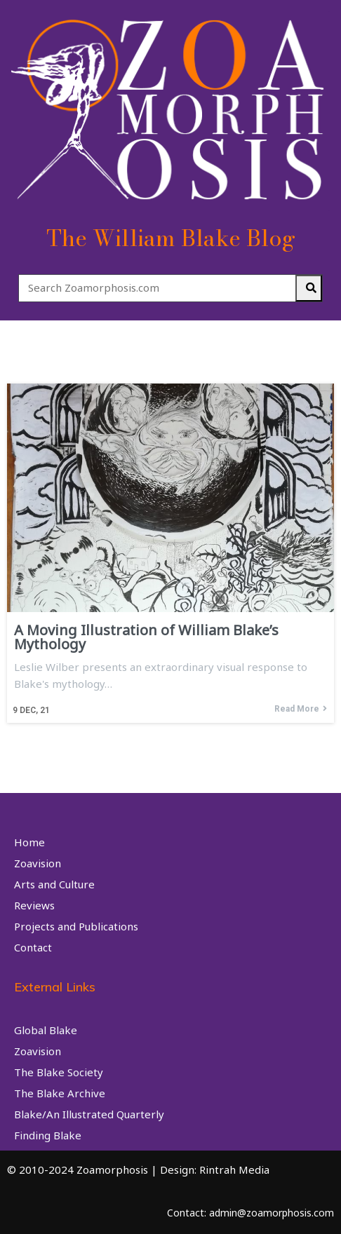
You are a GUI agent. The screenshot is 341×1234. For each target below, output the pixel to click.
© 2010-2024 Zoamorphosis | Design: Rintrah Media (138, 1169)
